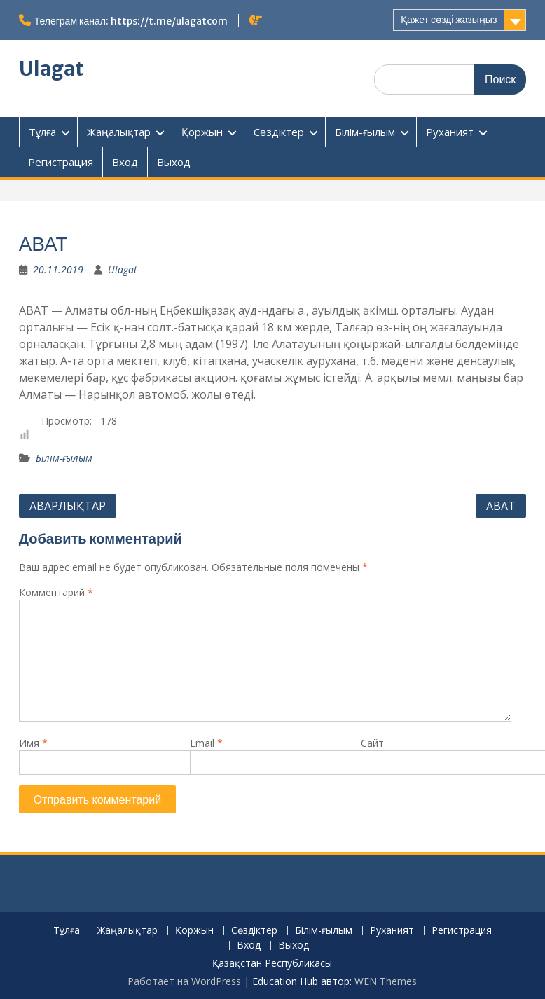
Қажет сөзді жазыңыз (449, 19)
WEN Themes (385, 981)
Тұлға (42, 132)
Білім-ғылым (365, 132)
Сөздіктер (279, 132)
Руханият (450, 132)
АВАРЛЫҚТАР (67, 506)
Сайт (372, 743)
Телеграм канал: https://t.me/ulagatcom (131, 21)
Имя (33, 743)
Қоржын (202, 132)
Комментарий (56, 592)
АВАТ (501, 506)
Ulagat (51, 68)
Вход (125, 162)
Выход (174, 162)
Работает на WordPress (184, 981)
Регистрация (60, 162)
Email (206, 743)
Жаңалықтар (119, 132)
